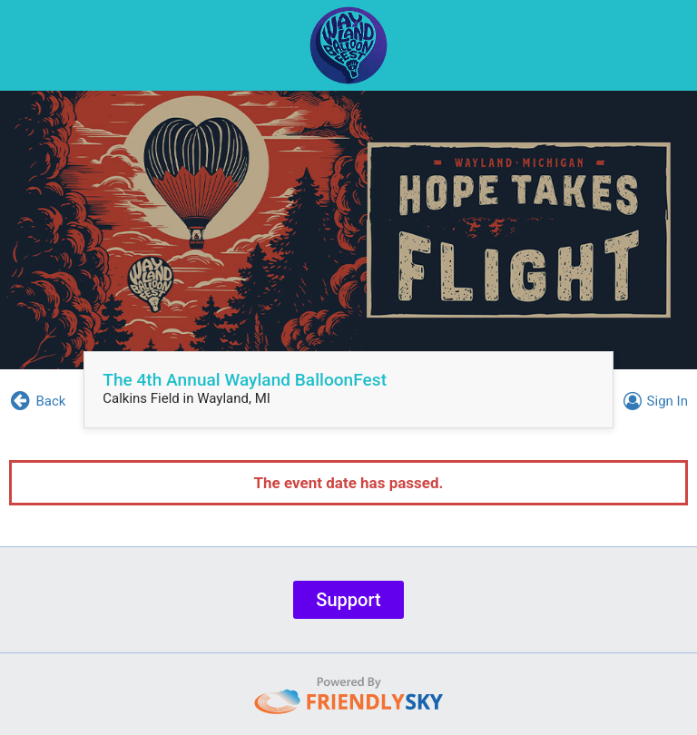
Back (37, 401)
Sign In (653, 401)
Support (348, 600)
